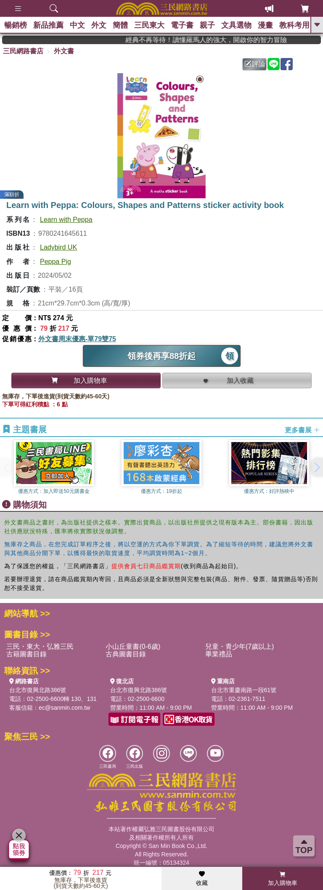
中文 (77, 25)
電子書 (182, 25)
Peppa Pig (55, 261)
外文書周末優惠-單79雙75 (77, 338)
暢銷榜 (15, 25)
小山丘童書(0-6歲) (133, 646)
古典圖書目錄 (126, 654)
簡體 (120, 25)
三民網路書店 (23, 51)
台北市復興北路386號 (37, 690)
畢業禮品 (218, 654)
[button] (316, 467)
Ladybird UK (58, 247)
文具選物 (236, 25)
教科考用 (294, 25)
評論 (254, 64)
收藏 (202, 878)
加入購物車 (282, 878)
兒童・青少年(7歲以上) (239, 646)
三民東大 (149, 25)
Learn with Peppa (66, 219)
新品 (48, 25)
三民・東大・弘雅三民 (40, 646)
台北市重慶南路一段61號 (244, 690)
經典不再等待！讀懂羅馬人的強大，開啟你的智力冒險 (217, 39)
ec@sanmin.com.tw (64, 707)
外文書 (64, 51)
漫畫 (265, 25)
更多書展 (302, 429)
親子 (207, 25)
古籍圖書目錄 (26, 654)
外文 (98, 25)
